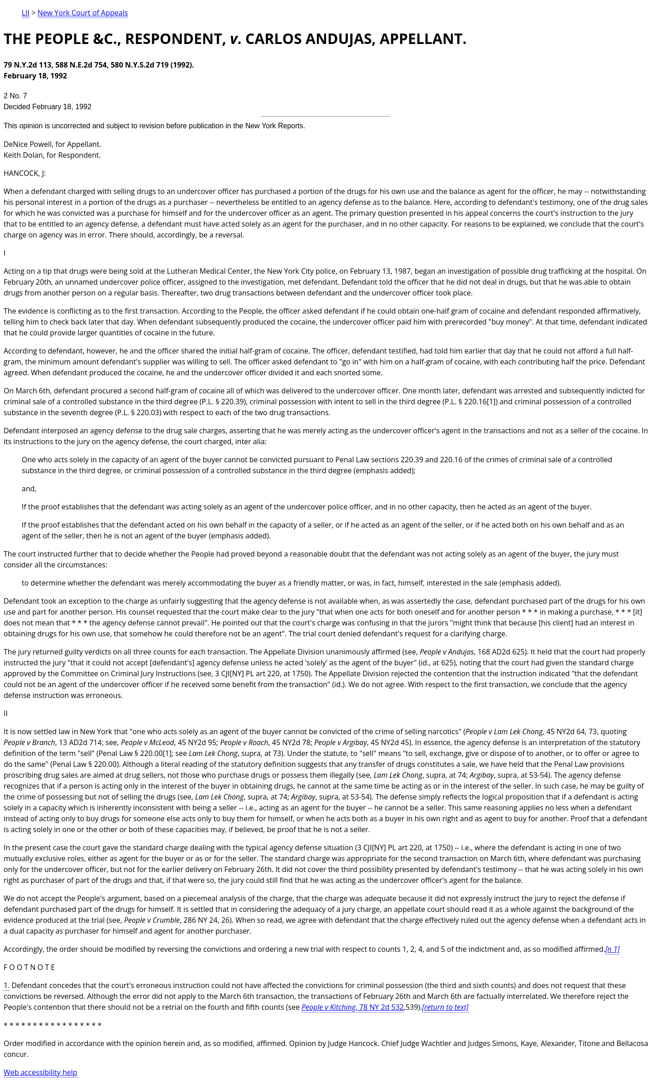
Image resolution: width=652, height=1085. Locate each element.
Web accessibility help (40, 1072)
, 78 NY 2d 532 (353, 1007)
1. (7, 985)
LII (25, 13)
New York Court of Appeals (83, 13)
